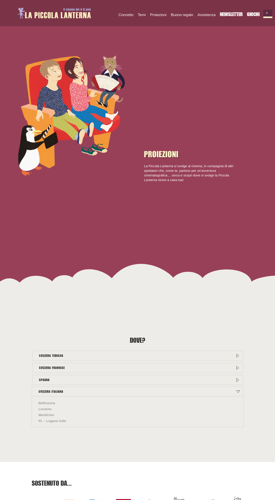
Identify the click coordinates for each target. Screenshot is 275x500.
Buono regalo (182, 15)
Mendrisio (46, 415)
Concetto (125, 15)
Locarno (45, 409)
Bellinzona (47, 403)
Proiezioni (158, 15)
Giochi (253, 14)
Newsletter (231, 14)
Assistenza (207, 15)
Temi (142, 15)
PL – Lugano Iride (52, 421)
